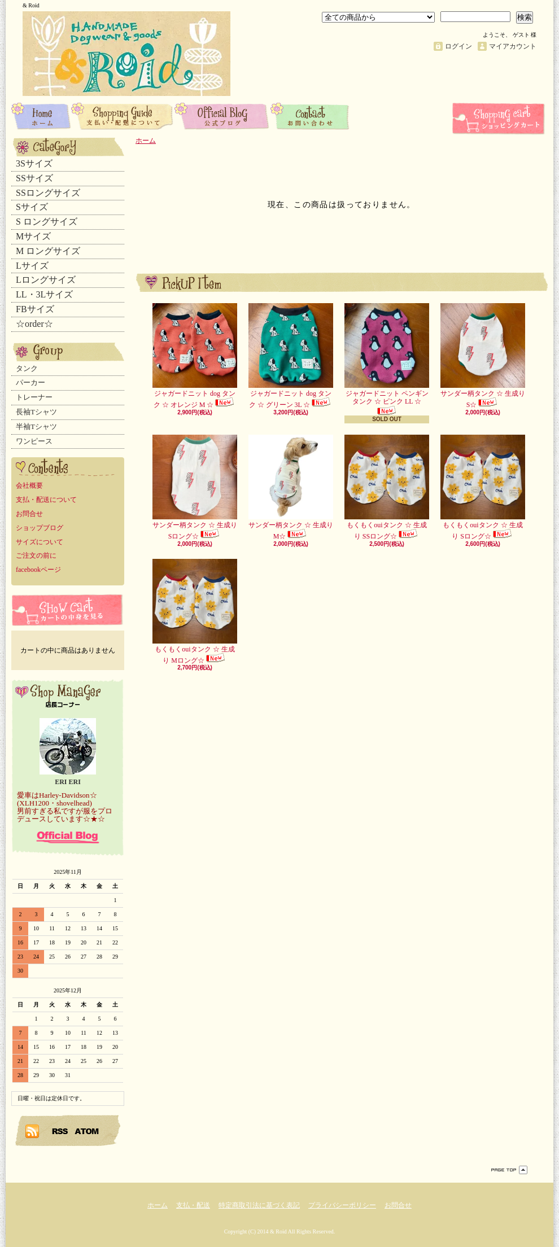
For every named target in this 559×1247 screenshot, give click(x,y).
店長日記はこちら (68, 837)
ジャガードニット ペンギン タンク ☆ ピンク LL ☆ (386, 359)
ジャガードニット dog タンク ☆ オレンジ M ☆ (194, 356)
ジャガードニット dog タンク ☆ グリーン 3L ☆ (290, 356)
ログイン (458, 46)
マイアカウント (512, 46)
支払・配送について (122, 116)
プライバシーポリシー (342, 1205)
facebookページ (38, 570)
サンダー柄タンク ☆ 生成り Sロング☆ (194, 487)
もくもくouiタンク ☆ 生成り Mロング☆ (194, 611)
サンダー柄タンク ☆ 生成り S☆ (482, 356)
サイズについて (39, 542)
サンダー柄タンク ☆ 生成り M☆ (290, 487)
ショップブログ (222, 116)
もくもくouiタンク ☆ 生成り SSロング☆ (386, 487)
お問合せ (310, 116)
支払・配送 (193, 1205)
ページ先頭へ (509, 1170)
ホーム (41, 116)
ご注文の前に (36, 555)
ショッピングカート (500, 118)
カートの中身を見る (67, 610)
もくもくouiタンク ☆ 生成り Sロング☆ (482, 487)
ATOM (87, 1131)
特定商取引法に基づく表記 (259, 1205)
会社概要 (29, 485)
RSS (60, 1131)
